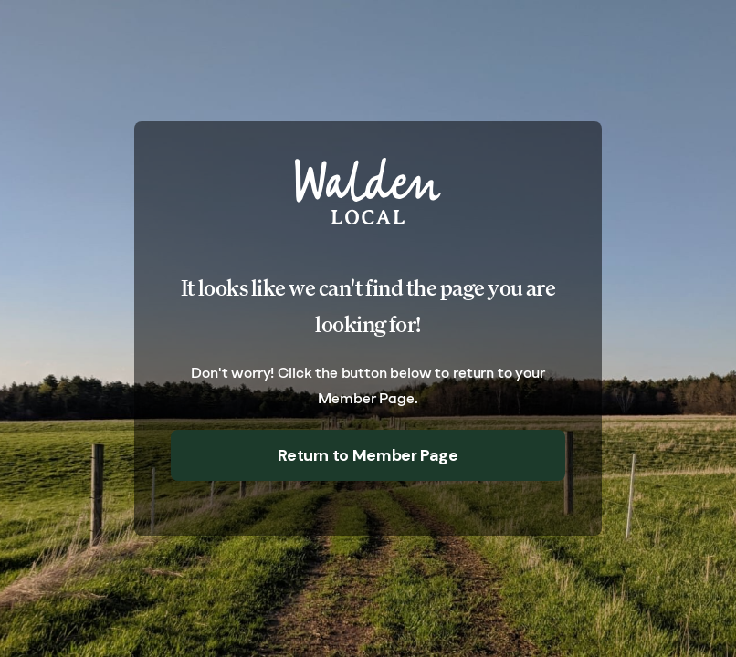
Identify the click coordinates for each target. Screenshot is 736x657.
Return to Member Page (367, 455)
